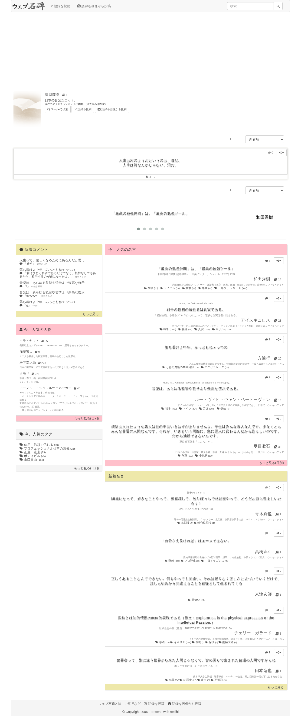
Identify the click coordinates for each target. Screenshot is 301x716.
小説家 (204, 455)
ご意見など (132, 704)
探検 (212, 642)
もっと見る (90, 314)
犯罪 (172, 680)
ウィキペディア (276, 284)
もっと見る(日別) (86, 418)
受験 (151, 288)
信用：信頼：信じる (39, 445)
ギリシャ (222, 329)
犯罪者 (188, 680)
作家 (185, 455)
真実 (202, 329)
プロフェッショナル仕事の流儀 (48, 448)
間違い (196, 600)
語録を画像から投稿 (94, 6)
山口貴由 (32, 459)
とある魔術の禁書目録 (180, 367)
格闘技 (185, 522)
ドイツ (188, 408)
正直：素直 (33, 452)
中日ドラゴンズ (214, 560)
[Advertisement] (150, 49)
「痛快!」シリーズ (231, 288)
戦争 (168, 329)
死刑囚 (219, 680)
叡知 (223, 408)
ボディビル (33, 456)
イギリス (180, 642)
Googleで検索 (57, 109)
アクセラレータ (215, 367)
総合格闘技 (204, 522)
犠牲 (185, 329)
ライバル (170, 288)
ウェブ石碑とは (109, 704)
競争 (189, 288)
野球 (172, 560)
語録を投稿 (60, 6)
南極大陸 (228, 642)
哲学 (169, 408)
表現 (198, 642)
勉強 (205, 288)
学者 (162, 642)
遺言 (204, 680)
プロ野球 (191, 560)
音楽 (207, 408)
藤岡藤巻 (57, 95)
